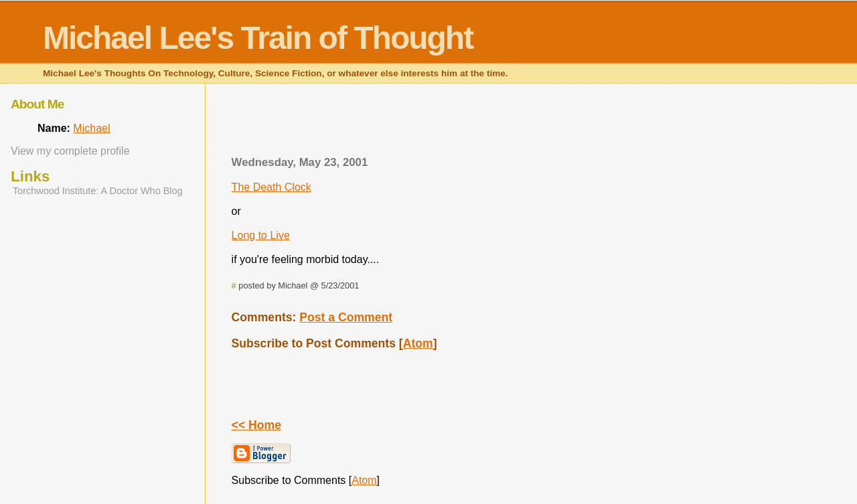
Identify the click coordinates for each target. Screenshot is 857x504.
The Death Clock (271, 187)
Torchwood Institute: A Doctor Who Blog (98, 190)
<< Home (256, 425)
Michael (91, 128)
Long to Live (261, 235)
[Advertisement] (514, 124)
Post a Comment (345, 317)
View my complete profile (70, 151)
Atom (418, 343)
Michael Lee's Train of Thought (258, 38)
